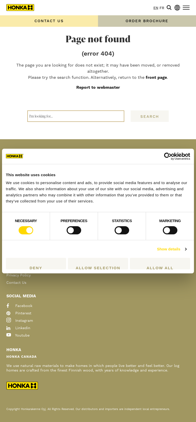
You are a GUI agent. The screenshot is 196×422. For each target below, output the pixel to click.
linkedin (18, 328)
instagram (19, 320)
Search (149, 116)
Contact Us (16, 282)
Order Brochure (147, 21)
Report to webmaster (98, 87)
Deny (36, 267)
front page (156, 77)
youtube (18, 335)
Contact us (49, 21)
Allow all (160, 267)
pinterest (18, 313)
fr (162, 8)
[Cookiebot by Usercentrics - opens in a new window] (167, 156)
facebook (19, 306)
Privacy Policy (18, 275)
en (155, 8)
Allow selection (98, 267)
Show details (168, 249)
